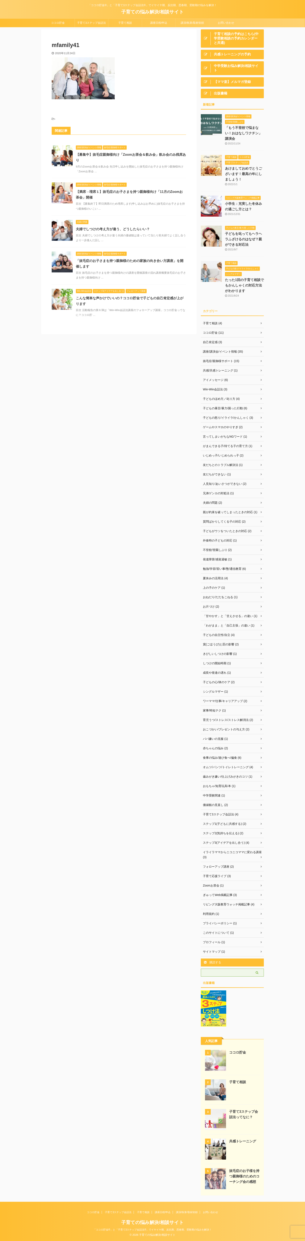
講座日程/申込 (158, 22)
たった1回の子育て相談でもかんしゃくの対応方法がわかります (244, 285)
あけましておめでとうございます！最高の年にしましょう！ (243, 174)
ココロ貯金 (58, 22)
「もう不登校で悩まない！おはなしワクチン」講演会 (243, 133)
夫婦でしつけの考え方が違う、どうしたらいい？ (113, 229)
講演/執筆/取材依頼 (192, 22)
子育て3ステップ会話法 (91, 22)
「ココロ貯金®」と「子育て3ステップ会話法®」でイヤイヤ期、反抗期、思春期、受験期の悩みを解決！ (152, 1229)
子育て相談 (125, 22)
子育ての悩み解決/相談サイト (152, 11)
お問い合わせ (226, 22)
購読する (212, 962)
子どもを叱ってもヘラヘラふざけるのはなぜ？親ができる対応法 (243, 239)
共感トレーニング (242, 1141)
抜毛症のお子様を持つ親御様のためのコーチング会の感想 (244, 1176)
